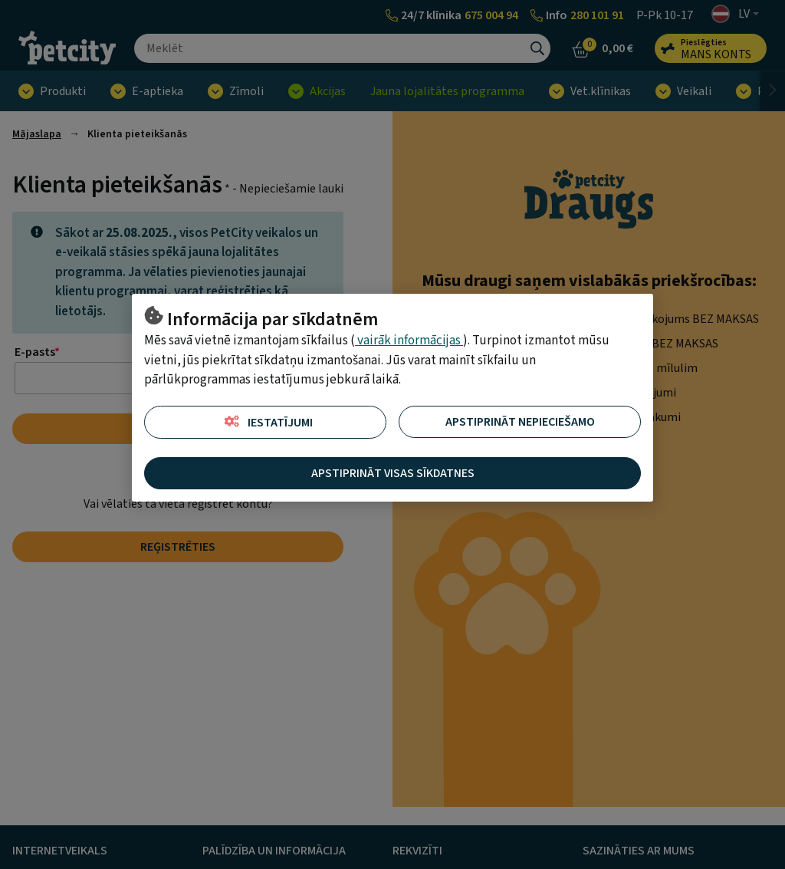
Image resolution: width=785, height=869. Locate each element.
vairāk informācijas (409, 340)
